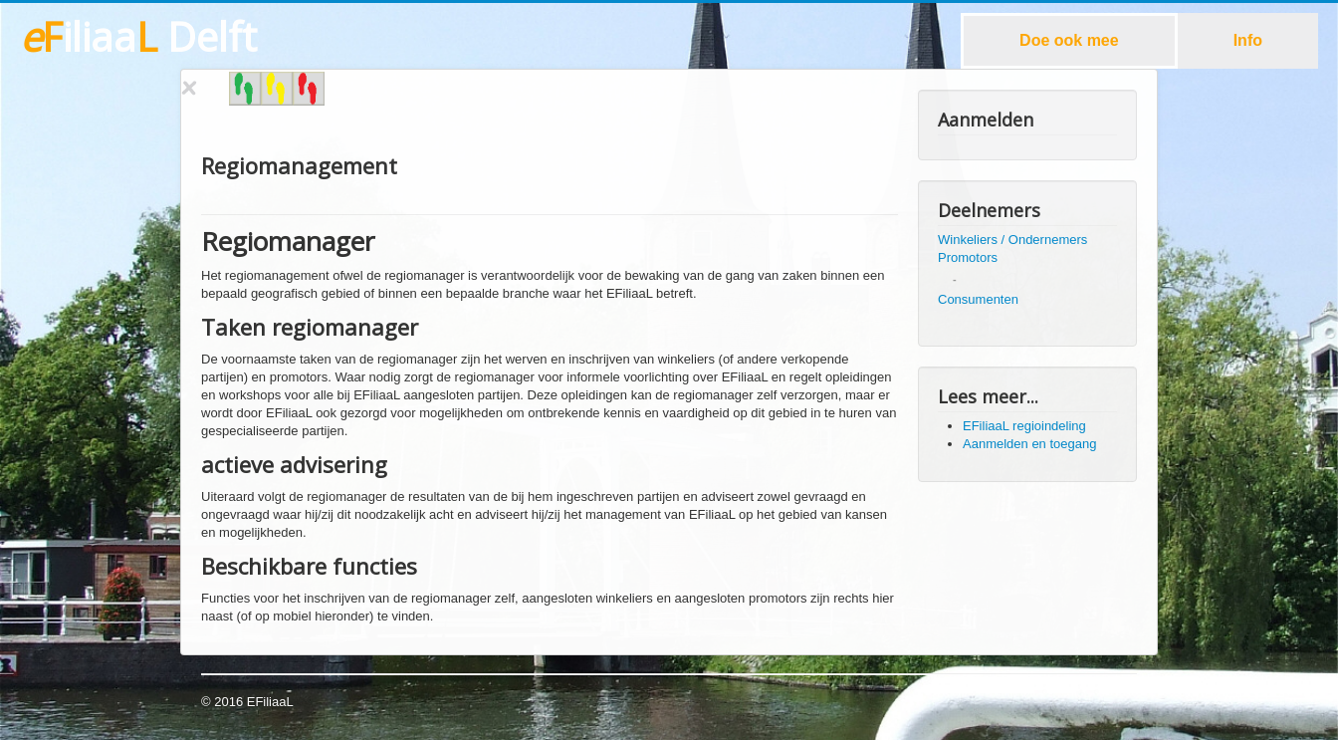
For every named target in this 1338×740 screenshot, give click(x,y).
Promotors (968, 257)
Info (1247, 40)
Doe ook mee (1069, 40)
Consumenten (978, 299)
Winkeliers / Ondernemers (1012, 239)
